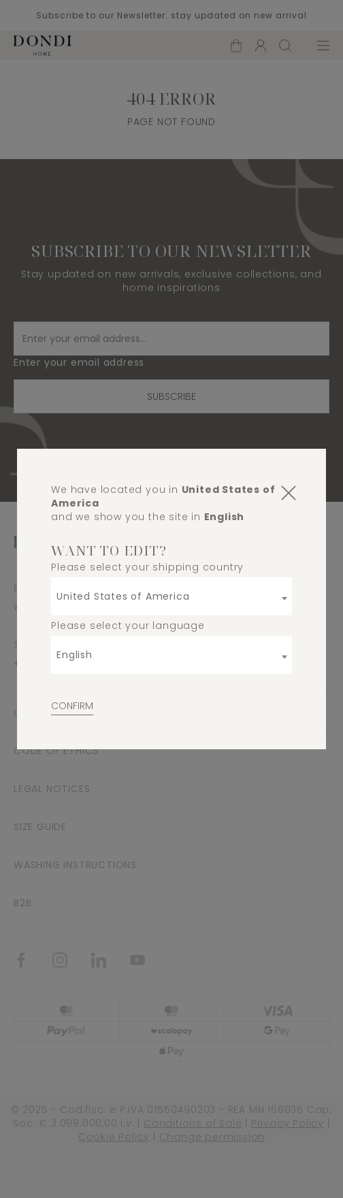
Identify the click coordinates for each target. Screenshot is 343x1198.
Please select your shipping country (147, 567)
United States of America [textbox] (122, 596)
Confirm (72, 706)
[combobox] (171, 596)
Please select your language (128, 625)
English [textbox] (74, 655)
